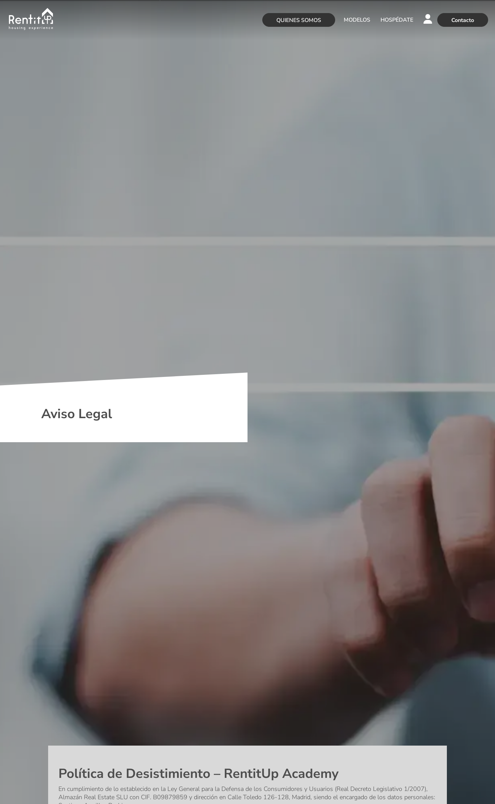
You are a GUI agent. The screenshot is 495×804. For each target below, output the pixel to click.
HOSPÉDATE (397, 20)
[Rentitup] (31, 20)
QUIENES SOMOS (298, 20)
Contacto (462, 20)
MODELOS (357, 20)
